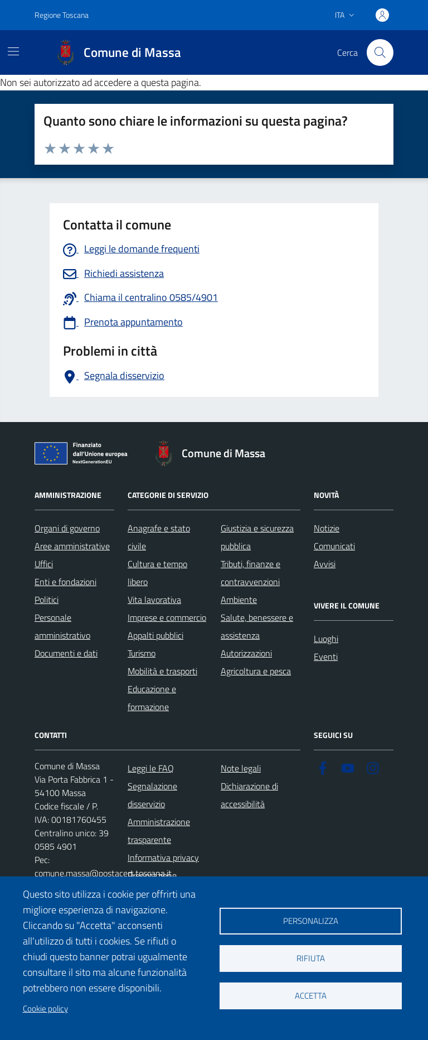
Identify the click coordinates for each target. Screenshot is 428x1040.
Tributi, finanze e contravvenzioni (250, 572)
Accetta (311, 995)
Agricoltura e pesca (256, 671)
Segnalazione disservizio (152, 795)
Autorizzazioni (246, 653)
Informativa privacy (163, 857)
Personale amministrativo (62, 626)
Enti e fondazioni (65, 581)
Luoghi (326, 638)
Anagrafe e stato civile (159, 537)
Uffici (44, 564)
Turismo (141, 653)
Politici (47, 599)
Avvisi (324, 564)
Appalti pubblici (155, 635)
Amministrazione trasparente (159, 830)
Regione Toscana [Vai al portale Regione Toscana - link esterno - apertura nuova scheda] (62, 15)
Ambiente (239, 599)
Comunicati (334, 546)
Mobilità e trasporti (162, 671)
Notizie (326, 528)
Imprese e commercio (167, 617)
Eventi (326, 656)
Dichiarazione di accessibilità (249, 795)
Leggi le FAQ (151, 768)
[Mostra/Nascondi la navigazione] (13, 51)
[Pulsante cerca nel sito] (380, 52)
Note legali (241, 768)
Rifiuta (310, 958)
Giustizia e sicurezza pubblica (257, 537)
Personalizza (310, 920)
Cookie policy (45, 1008)
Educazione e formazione (152, 697)
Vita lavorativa (154, 599)
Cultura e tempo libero (157, 572)
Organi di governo (67, 528)
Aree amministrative (72, 546)
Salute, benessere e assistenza (257, 626)
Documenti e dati (66, 653)
